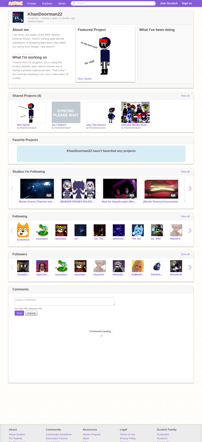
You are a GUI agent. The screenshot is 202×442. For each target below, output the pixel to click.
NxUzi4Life (176, 274)
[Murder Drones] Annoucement (160, 201)
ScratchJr (162, 438)
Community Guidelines (59, 434)
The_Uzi (136, 238)
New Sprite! (85, 78)
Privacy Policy (128, 438)
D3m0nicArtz (157, 274)
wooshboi (60, 238)
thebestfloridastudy (119, 274)
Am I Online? (59, 125)
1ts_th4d (156, 238)
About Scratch (17, 434)
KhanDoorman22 (28, 128)
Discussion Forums (57, 438)
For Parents (15, 438)
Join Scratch (169, 3)
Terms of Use (127, 434)
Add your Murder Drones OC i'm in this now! (135, 125)
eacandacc (42, 238)
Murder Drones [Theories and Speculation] (36, 201)
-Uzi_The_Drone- (100, 238)
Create (31, 3)
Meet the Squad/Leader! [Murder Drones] (119, 201)
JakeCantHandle (42, 274)
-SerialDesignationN (23, 274)
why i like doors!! (96, 125)
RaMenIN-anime (138, 274)
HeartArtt (175, 238)
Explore (47, 3)
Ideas (62, 3)
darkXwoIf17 (119, 238)
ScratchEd (163, 434)
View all (185, 95)
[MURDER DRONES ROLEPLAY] (78, 201)
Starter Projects (92, 434)
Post (19, 313)
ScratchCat (23, 239)
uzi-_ (77, 238)
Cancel (31, 313)
